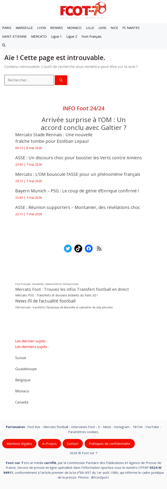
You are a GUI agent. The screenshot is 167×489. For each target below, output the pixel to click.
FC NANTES (131, 27)
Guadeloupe (26, 368)
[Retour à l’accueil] (83, 9)
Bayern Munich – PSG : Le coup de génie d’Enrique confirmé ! (77, 191)
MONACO (74, 27)
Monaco (22, 390)
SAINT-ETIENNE (14, 36)
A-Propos (49, 443)
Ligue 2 (71, 36)
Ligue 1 (56, 36)
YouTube (152, 427)
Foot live (33, 427)
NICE (114, 27)
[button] (4, 45)
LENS (102, 27)
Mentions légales (19, 443)
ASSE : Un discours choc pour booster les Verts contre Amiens (78, 158)
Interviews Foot (83, 427)
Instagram (121, 427)
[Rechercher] (61, 80)
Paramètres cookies (83, 431)
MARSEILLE (24, 27)
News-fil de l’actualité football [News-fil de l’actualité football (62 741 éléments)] (45, 301)
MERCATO (39, 36)
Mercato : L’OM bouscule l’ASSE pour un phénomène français (77, 174)
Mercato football (55, 427)
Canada (21, 401)
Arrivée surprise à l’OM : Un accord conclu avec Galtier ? (83, 123)
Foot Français (92, 36)
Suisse (20, 357)
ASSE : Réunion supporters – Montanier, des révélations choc (77, 207)
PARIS (6, 27)
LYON (41, 27)
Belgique (23, 379)
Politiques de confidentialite (109, 443)
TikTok (137, 427)
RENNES (56, 27)
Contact (72, 443)
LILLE (90, 27)
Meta (107, 427)
